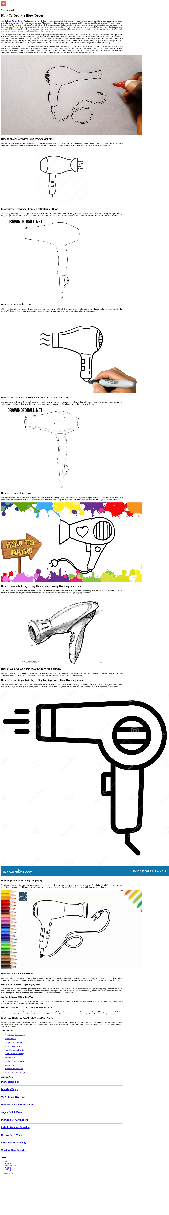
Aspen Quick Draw (12, 1112)
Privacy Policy (10, 1165)
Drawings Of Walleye (13, 1134)
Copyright (8, 1167)
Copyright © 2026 (7, 1173)
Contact (8, 1163)
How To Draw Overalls (13, 1046)
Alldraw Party (10, 1065)
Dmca (7, 1162)
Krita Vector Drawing (13, 1142)
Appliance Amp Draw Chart (15, 1061)
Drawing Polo (10, 1057)
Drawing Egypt (9, 1089)
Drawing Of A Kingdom (14, 1119)
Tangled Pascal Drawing (14, 1042)
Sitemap (8, 1169)
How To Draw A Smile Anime (17, 1104)
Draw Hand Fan (10, 1081)
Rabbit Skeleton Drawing (15, 1127)
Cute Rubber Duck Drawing (15, 1035)
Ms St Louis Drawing (13, 1096)
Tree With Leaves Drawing (14, 1050)
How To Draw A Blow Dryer (11, 21)
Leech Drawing (10, 1039)
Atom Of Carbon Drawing (14, 1054)
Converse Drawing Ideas (14, 1069)
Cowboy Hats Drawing (14, 1150)
